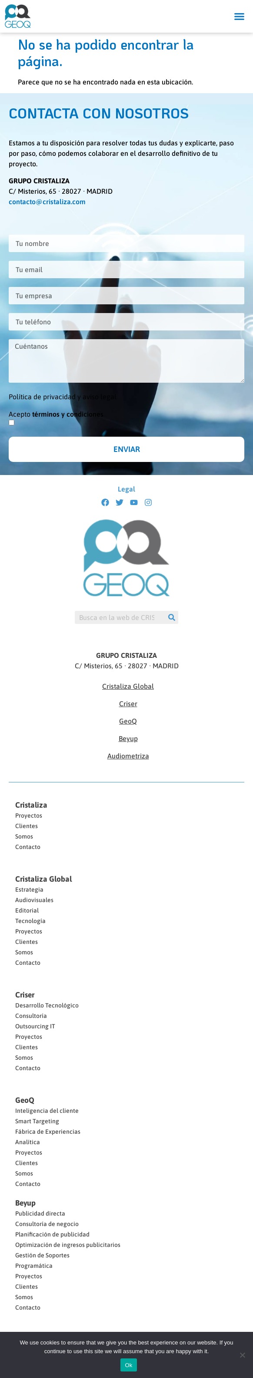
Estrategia (29, 889)
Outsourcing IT (35, 1026)
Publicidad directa (40, 1213)
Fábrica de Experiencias (47, 1131)
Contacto (27, 846)
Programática (34, 1265)
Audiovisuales (34, 899)
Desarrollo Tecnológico (47, 1005)
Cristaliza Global (128, 686)
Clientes (26, 825)
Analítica (27, 1142)
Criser (128, 704)
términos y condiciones (67, 414)
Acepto (56, 414)
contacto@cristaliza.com (47, 202)
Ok (128, 1365)
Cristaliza (31, 805)
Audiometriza (128, 756)
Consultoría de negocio (47, 1223)
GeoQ (128, 721)
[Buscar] (171, 617)
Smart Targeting (37, 1121)
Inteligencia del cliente (47, 1110)
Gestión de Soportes (42, 1255)
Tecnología (30, 920)
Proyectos (28, 815)
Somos (24, 836)
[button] (239, 16)
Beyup (128, 738)
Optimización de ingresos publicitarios (67, 1244)
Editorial (27, 910)
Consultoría (31, 1015)
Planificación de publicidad (52, 1234)
